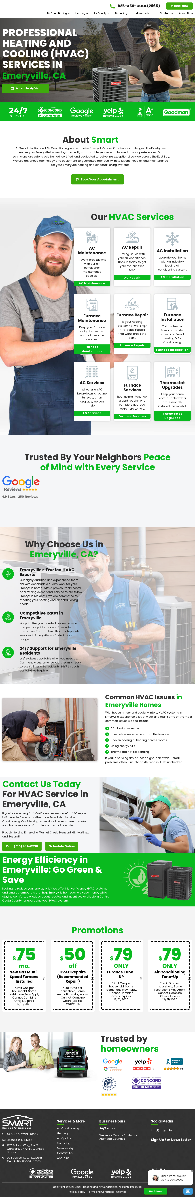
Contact (165, 13)
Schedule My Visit (26, 88)
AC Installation (172, 251)
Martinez (83, 832)
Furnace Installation (172, 317)
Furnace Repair (132, 315)
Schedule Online (62, 846)
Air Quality (100, 13)
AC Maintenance (92, 251)
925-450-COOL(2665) (22, 1134)
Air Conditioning (57, 13)
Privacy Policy (76, 1192)
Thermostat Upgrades (172, 385)
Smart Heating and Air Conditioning (96, 1187)
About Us (184, 13)
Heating (80, 13)
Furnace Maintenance (92, 318)
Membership (143, 13)
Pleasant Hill (67, 832)
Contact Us (65, 1153)
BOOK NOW (180, 6)
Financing (121, 13)
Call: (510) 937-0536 (22, 846)
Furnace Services (132, 387)
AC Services (92, 383)
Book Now (155, 1191)
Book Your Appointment (97, 179)
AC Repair (132, 247)
